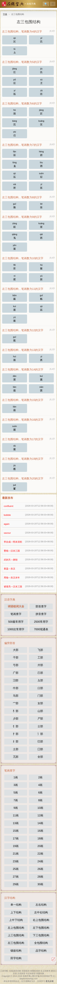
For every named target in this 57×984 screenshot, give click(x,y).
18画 (40, 838)
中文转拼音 (31, 973)
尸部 (40, 718)
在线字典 (31, 4)
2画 (40, 777)
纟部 (15, 741)
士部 (40, 726)
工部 (40, 657)
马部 (15, 695)
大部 (15, 649)
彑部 (40, 680)
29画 (16, 884)
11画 (16, 815)
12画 (40, 815)
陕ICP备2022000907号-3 (43, 976)
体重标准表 (35, 971)
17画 (16, 838)
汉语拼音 (21, 973)
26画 (40, 868)
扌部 (15, 733)
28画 (40, 876)
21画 (16, 853)
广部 (15, 672)
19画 (16, 846)
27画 (16, 876)
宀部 (15, 703)
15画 (16, 830)
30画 (40, 884)
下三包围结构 (41, 935)
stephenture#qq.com (28, 978)
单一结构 (15, 904)
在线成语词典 (15, 971)
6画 (40, 792)
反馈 (53, 959)
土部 (15, 749)
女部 (40, 703)
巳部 (40, 741)
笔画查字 (15, 614)
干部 (15, 657)
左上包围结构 (16, 927)
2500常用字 (41, 621)
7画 (16, 800)
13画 (16, 823)
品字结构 (41, 950)
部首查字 (41, 606)
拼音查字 (41, 614)
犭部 (15, 711)
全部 (40, 756)
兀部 (15, 756)
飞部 (40, 649)
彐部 (15, 680)
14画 (40, 823)
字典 (5, 14)
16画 (40, 830)
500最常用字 (16, 621)
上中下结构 (16, 920)
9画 (16, 807)
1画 (16, 777)
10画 (40, 807)
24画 (40, 861)
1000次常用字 (15, 629)
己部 (40, 672)
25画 (16, 868)
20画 (40, 846)
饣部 (15, 726)
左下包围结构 (41, 927)
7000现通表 (41, 629)
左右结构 (41, 904)
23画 (16, 861)
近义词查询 (45, 971)
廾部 (40, 665)
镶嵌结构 (15, 950)
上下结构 (15, 912)
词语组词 (25, 971)
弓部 (15, 665)
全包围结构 (41, 942)
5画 (16, 792)
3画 (16, 785)
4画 (40, 785)
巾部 (15, 688)
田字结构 (15, 958)
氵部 (40, 733)
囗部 (40, 749)
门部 (40, 695)
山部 (40, 711)
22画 (40, 853)
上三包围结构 (16, 935)
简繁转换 (40, 973)
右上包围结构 (41, 920)
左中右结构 (41, 912)
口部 (40, 688)
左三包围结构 (16, 942)
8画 (40, 800)
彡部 (15, 718)
